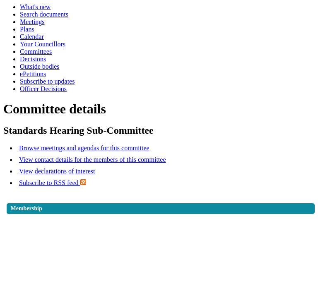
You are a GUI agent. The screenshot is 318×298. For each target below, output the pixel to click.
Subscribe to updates (47, 81)
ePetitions (33, 73)
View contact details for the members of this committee (92, 159)
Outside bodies (40, 66)
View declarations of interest (57, 171)
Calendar (32, 36)
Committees (36, 51)
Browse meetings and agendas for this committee (84, 147)
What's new (35, 6)
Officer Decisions (43, 88)
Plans (27, 29)
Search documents (44, 14)
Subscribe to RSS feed (52, 182)
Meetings (32, 21)
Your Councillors (42, 44)
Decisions (33, 58)
